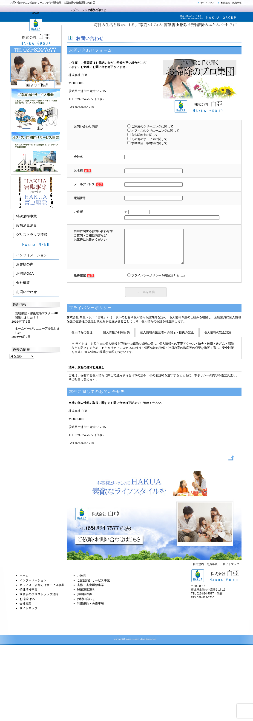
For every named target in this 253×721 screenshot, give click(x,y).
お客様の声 (24, 264)
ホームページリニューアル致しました (37, 330)
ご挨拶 (81, 582)
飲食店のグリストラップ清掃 (39, 601)
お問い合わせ (26, 292)
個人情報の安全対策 (217, 339)
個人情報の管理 (82, 339)
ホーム (24, 582)
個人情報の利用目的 (116, 339)
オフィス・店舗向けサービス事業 (42, 592)
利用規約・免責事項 (229, 2)
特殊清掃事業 (26, 216)
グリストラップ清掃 (31, 235)
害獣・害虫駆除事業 (90, 592)
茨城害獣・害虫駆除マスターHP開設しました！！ (36, 315)
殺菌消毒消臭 (26, 225)
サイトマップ (205, 2)
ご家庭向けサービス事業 (93, 587)
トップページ (76, 10)
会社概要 (23, 282)
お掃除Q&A (25, 273)
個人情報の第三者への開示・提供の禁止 (167, 339)
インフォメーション (31, 255)
